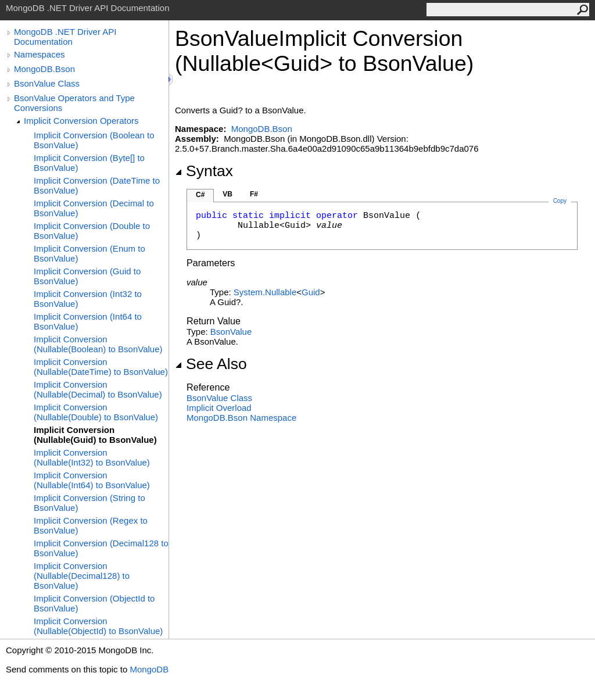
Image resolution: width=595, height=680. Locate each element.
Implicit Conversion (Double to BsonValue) (92, 231)
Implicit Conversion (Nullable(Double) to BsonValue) (96, 412)
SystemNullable (265, 292)
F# (254, 194)
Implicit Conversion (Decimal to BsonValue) (94, 208)
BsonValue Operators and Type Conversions (74, 103)
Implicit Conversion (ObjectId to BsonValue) (94, 603)
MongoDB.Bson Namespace (241, 418)
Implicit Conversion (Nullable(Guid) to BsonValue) (95, 435)
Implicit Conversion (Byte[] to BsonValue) (89, 163)
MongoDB (149, 669)
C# (200, 195)
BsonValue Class (47, 83)
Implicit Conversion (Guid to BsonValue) (87, 276)
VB (227, 194)
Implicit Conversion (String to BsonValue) (89, 503)
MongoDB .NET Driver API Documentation (65, 36)
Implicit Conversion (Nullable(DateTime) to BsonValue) (101, 367)
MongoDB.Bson (44, 69)
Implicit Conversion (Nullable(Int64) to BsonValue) (92, 480)
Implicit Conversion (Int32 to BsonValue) (88, 299)
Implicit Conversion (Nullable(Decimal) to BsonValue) (98, 389)
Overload (219, 408)
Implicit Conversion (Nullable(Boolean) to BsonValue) (98, 344)
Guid (311, 292)
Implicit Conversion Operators (81, 121)
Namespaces (39, 54)
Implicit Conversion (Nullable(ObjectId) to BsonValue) (98, 626)
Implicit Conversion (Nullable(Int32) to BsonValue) (92, 457)
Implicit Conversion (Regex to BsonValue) (91, 525)
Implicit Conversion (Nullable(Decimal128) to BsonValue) (82, 575)
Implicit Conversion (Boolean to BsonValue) (94, 140)
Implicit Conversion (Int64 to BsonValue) (88, 321)
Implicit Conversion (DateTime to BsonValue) (97, 185)
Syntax (204, 171)
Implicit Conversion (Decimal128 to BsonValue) (101, 548)
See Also (211, 364)
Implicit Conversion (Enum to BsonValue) (89, 253)
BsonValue (231, 332)
